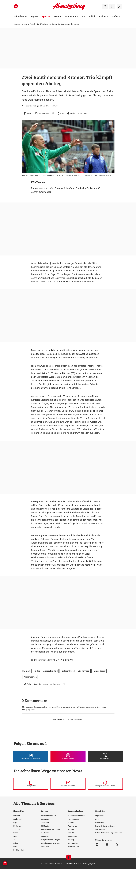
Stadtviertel (17, 819)
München (16, 816)
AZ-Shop (71, 840)
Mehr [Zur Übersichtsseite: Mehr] (115, 16)
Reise (15, 846)
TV (14, 840)
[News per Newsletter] (67, 784)
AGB (97, 819)
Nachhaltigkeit (18, 850)
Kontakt (71, 833)
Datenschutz (100, 822)
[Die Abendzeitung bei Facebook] (30, 756)
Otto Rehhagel (84, 671)
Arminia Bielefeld (71, 369)
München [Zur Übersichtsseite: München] (19, 16)
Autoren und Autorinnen (76, 816)
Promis (16, 833)
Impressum (99, 816)
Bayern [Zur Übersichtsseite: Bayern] (34, 16)
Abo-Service (72, 826)
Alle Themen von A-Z (48, 816)
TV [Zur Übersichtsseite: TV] (83, 16)
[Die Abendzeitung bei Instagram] (67, 756)
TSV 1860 (16, 829)
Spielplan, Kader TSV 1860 (50, 843)
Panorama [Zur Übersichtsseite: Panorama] (70, 16)
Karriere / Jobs (73, 819)
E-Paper (71, 829)
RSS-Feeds (45, 826)
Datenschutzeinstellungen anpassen (108, 833)
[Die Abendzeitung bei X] (105, 756)
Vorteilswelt (45, 836)
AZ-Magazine (73, 843)
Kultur (15, 843)
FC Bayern (17, 826)
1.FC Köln (36, 671)
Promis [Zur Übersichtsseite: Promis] (57, 16)
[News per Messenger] (30, 784)
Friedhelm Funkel (68, 671)
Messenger (45, 822)
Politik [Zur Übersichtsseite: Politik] (92, 16)
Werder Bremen (57, 376)
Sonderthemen (73, 846)
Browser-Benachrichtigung (50, 829)
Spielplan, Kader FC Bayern (50, 840)
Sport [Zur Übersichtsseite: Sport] (45, 16)
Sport (25, 24)
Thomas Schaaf (63, 188)
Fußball (32, 24)
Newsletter (45, 819)
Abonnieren (72, 822)
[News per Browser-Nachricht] (105, 784)
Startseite (17, 24)
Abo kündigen (100, 829)
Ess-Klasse (45, 833)
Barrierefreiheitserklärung (104, 826)
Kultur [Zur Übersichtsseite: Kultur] (102, 16)
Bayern (16, 822)
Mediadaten (72, 836)
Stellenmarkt (45, 846)
